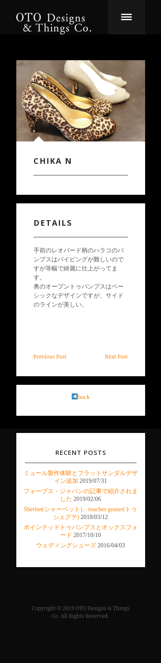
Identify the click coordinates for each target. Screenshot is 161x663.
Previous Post (50, 356)
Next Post (116, 356)
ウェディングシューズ (66, 545)
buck (81, 397)
